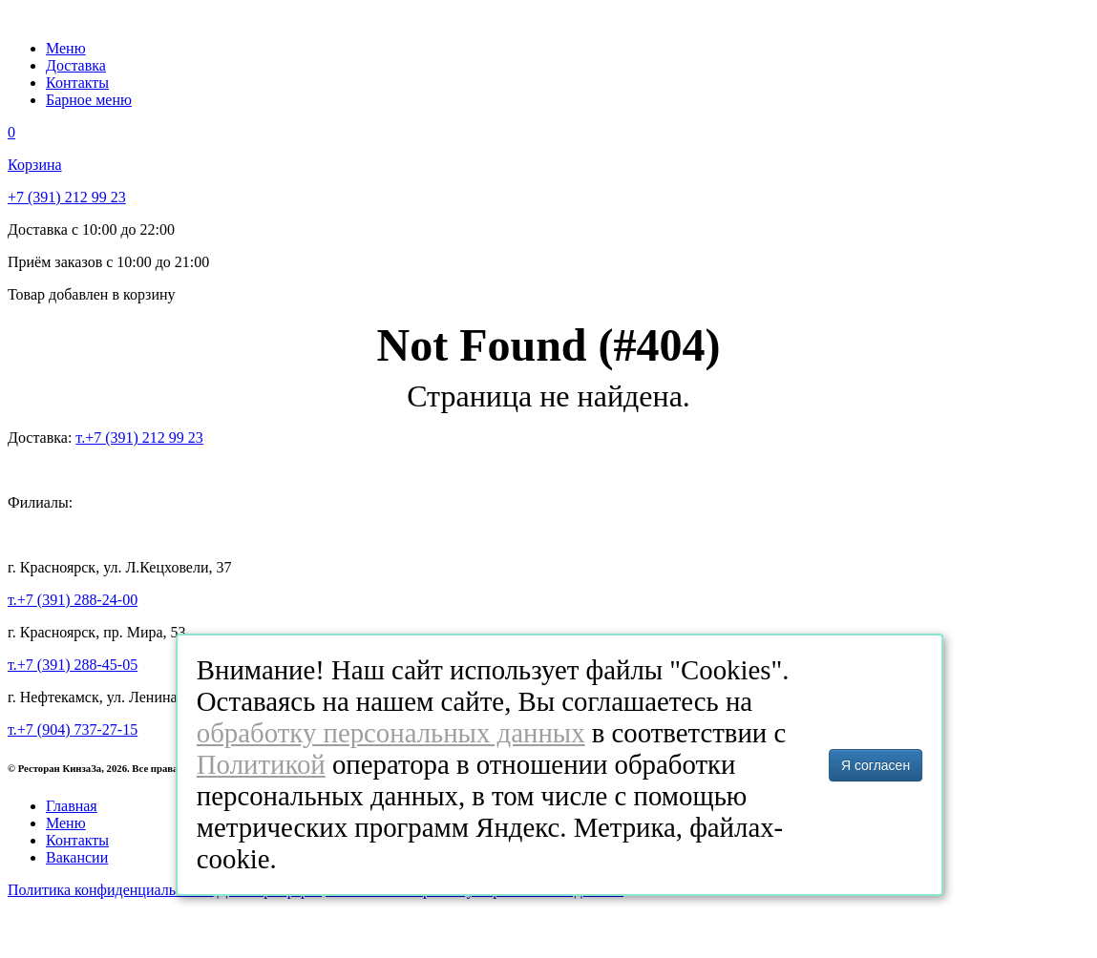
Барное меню (89, 100)
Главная (71, 806)
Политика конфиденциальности (111, 890)
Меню (66, 48)
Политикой (261, 764)
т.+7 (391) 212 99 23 (138, 437)
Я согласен (875, 765)
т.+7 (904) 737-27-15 (72, 729)
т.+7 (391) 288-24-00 (72, 600)
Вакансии (77, 857)
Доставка (76, 65)
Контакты (77, 82)
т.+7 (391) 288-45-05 (72, 664)
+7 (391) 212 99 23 (67, 197)
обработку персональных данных (391, 733)
